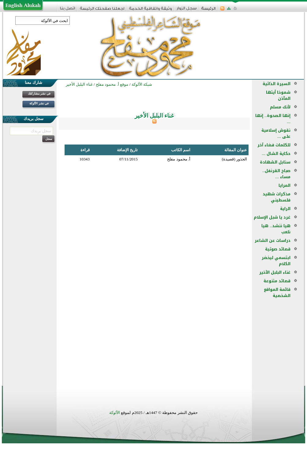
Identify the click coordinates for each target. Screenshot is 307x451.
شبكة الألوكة (142, 84)
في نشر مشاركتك (39, 93)
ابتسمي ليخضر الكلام (276, 261)
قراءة (85, 150)
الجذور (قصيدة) (234, 159)
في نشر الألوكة (39, 103)
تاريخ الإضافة (127, 150)
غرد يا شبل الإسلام (272, 217)
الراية (285, 208)
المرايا (284, 185)
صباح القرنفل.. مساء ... (276, 174)
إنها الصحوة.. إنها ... (272, 119)
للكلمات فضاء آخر (273, 145)
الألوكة (114, 412)
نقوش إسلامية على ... (275, 133)
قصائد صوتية (277, 249)
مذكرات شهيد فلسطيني (276, 197)
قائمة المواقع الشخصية (277, 292)
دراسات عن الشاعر (272, 240)
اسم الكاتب (180, 150)
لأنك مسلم (280, 107)
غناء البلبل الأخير (274, 272)
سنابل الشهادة (275, 162)
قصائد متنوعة (277, 281)
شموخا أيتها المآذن (278, 95)
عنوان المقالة (235, 150)
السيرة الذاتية (276, 84)
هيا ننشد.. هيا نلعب (275, 229)
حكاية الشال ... (276, 153)
